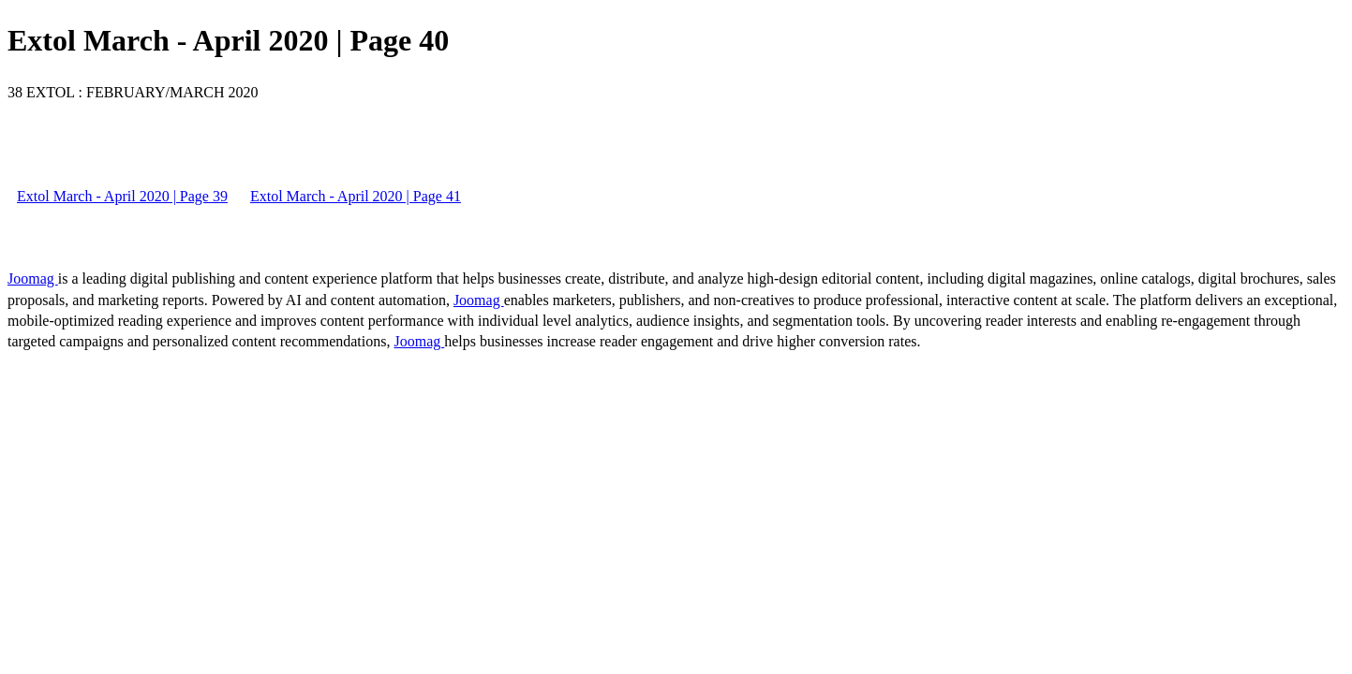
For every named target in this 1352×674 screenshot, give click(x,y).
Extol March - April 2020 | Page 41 (355, 196)
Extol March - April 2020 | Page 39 (122, 196)
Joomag (32, 278)
